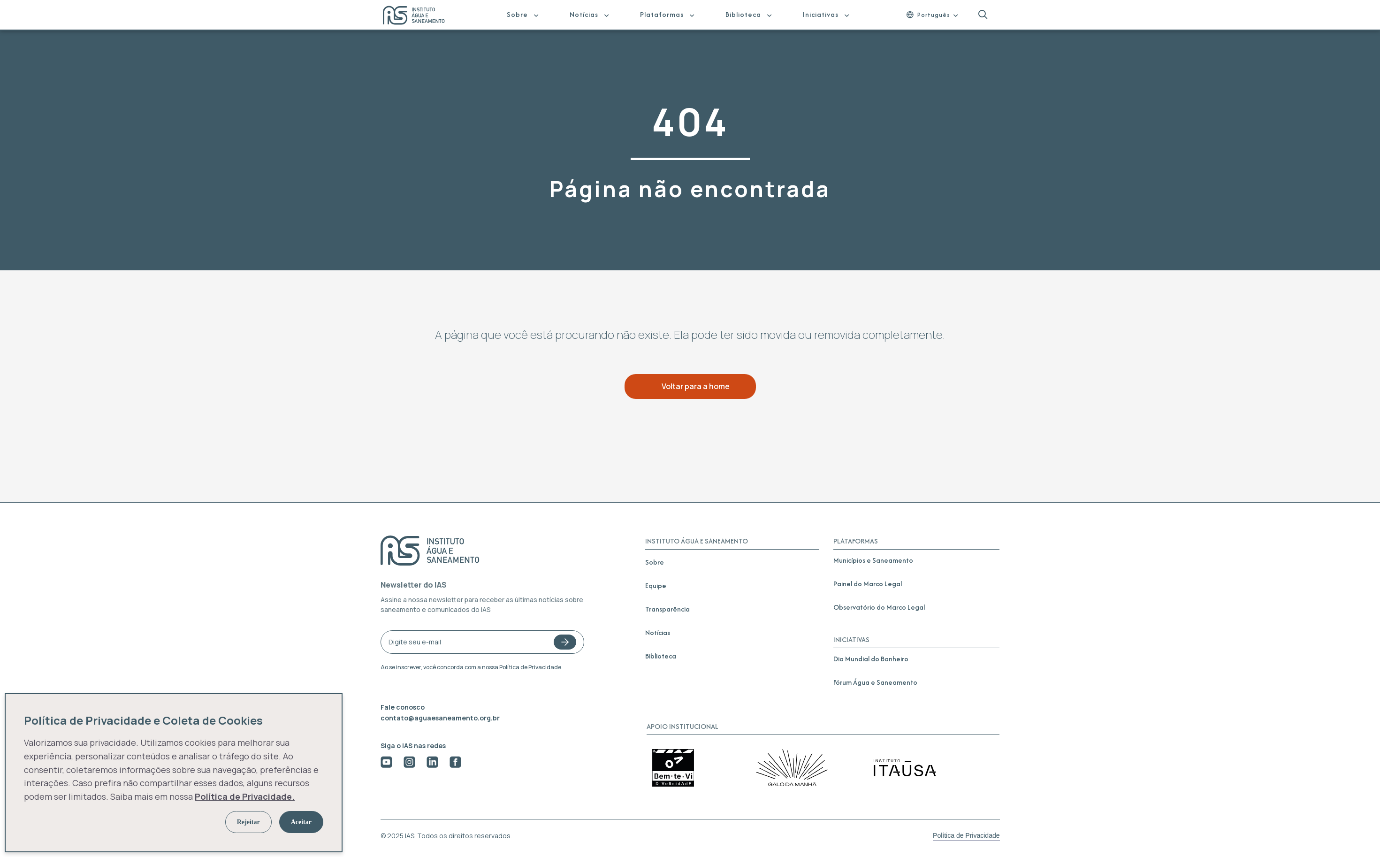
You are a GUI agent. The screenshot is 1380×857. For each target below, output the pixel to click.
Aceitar (301, 822)
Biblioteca (743, 14)
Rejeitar (248, 822)
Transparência (667, 609)
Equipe (655, 585)
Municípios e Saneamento (873, 560)
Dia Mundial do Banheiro (870, 659)
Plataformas (662, 14)
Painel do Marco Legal (867, 584)
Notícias (584, 14)
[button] (983, 15)
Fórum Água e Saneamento (875, 682)
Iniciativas (821, 14)
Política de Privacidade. (531, 667)
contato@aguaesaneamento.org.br (440, 717)
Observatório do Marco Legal (879, 607)
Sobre (517, 14)
